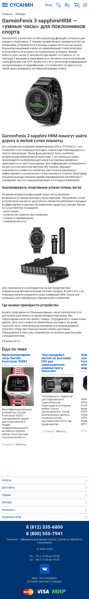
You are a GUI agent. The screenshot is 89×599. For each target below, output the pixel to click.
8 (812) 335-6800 (44, 527)
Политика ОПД (11, 517)
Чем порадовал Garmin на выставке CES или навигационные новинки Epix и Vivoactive (56, 363)
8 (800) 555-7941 (44, 533)
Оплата (6, 480)
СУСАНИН (21, 4)
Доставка (8, 487)
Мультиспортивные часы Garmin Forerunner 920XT (16, 358)
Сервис (6, 495)
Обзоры (7, 502)
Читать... (22, 444)
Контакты (8, 509)
